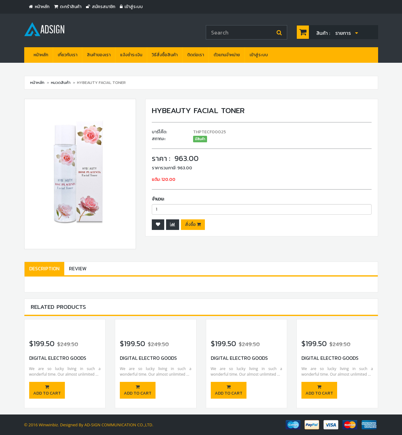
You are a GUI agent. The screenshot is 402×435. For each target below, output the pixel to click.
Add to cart (47, 390)
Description (44, 268)
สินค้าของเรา (99, 55)
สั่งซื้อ (193, 224)
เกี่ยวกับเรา (67, 55)
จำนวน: (158, 199)
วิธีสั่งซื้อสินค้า (165, 55)
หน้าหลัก (41, 55)
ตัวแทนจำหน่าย (227, 55)
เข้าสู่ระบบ (259, 55)
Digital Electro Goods (57, 358)
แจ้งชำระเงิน (131, 55)
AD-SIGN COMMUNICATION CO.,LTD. (118, 425)
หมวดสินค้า (60, 82)
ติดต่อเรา (195, 55)
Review (78, 268)
